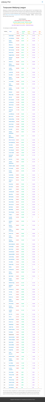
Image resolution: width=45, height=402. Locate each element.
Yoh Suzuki (11, 168)
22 (4, 99)
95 (4, 314)
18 (4, 88)
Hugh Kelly (11, 349)
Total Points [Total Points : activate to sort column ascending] (18, 32)
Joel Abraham (11, 38)
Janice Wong (11, 256)
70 (4, 240)
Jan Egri (10, 377)
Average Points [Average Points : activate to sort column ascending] (23, 32)
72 (4, 246)
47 (4, 170)
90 (4, 296)
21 (4, 97)
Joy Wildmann (11, 113)
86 (4, 285)
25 (4, 107)
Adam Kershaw (11, 337)
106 (4, 342)
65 (4, 221)
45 (4, 165)
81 (4, 269)
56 (4, 196)
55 (4, 194)
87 (4, 289)
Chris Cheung (11, 212)
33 (4, 129)
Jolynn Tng (11, 326)
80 (4, 266)
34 (4, 131)
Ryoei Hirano (11, 319)
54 (4, 191)
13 (4, 72)
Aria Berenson (11, 251)
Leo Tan (10, 294)
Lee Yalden (11, 363)
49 (4, 177)
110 (4, 352)
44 (4, 161)
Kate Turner (11, 249)
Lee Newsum (11, 102)
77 (4, 259)
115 (4, 368)
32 (4, 126)
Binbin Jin (11, 107)
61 (4, 209)
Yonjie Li (10, 214)
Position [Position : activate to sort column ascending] (5, 31)
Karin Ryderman (12, 142)
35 (4, 135)
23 (4, 102)
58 (4, 201)
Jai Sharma (11, 147)
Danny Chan (11, 52)
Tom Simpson (11, 150)
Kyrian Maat (11, 342)
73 (4, 249)
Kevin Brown (11, 177)
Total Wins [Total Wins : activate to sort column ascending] (40, 32)
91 (4, 299)
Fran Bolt (10, 129)
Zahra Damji (11, 126)
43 (4, 159)
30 (4, 121)
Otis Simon (11, 186)
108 (4, 347)
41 (4, 152)
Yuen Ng (10, 291)
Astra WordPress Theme (30, 399)
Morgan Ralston (12, 365)
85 (4, 282)
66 (4, 225)
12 (4, 68)
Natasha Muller (12, 254)
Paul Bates (11, 332)
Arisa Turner (11, 124)
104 (4, 337)
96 (4, 316)
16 (4, 81)
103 (4, 334)
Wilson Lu (11, 44)
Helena (10, 266)
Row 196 (10, 314)
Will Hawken (11, 196)
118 (4, 377)
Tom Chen (11, 144)
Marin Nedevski (12, 244)
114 (4, 365)
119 (4, 379)
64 (4, 217)
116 (4, 372)
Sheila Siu (11, 61)
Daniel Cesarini (11, 329)
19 (4, 92)
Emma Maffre (11, 344)
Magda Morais (11, 55)
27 (4, 113)
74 (4, 251)
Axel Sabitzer (11, 387)
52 (4, 186)
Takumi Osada (11, 382)
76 (4, 256)
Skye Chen (11, 194)
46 (4, 168)
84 (4, 278)
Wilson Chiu (11, 94)
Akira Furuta (11, 104)
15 (4, 77)
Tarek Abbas (11, 246)
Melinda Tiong (11, 282)
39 (4, 147)
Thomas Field (11, 374)
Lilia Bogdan (11, 47)
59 (4, 204)
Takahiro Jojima (12, 165)
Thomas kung (11, 379)
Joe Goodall (11, 81)
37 (4, 142)
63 (4, 214)
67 (4, 229)
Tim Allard (11, 261)
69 (4, 235)
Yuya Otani (11, 184)
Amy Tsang (11, 199)
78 (4, 261)
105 (4, 339)
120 (4, 382)
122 (4, 387)
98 (4, 321)
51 (4, 184)
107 (4, 344)
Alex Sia (10, 97)
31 (4, 124)
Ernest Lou (11, 321)
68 (4, 233)
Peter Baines (11, 347)
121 (4, 384)
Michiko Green (11, 356)
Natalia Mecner (12, 121)
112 (4, 358)
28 (4, 116)
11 (4, 64)
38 (4, 144)
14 (4, 74)
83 (4, 276)
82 (4, 272)
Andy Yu (10, 189)
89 (4, 294)
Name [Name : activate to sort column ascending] (10, 31)
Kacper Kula (11, 264)
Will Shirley (11, 209)
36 (4, 139)
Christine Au (11, 289)
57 (4, 199)
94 (4, 310)
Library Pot (5, 2)
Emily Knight (11, 35)
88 (4, 291)
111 (4, 356)
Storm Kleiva (11, 201)
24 (4, 104)
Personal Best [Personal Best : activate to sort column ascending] (34, 32)
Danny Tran (11, 233)
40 (4, 150)
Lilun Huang (11, 372)
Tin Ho (10, 316)
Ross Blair (11, 74)
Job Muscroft (11, 191)
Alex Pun (10, 159)
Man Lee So (11, 116)
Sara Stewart (11, 384)
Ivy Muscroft (11, 269)
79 (4, 264)
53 (4, 189)
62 (4, 212)
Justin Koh (11, 72)
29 (4, 119)
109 (4, 349)
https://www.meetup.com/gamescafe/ (13, 14)
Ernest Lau (11, 296)
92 (4, 303)
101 (4, 329)
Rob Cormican (11, 49)
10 (4, 61)
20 (4, 94)
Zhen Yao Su (11, 204)
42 (4, 155)
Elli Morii (10, 92)
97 (4, 319)
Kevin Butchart (11, 259)
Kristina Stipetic (12, 339)
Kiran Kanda (11, 303)
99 (4, 324)
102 (4, 332)
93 (4, 306)
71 (4, 244)
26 (4, 109)
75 (4, 254)
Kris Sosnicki (11, 99)
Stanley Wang (11, 119)
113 (4, 363)
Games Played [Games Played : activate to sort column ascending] (29, 32)
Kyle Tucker (11, 276)
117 (4, 374)
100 (4, 326)
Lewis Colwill (11, 152)
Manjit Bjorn (11, 324)
